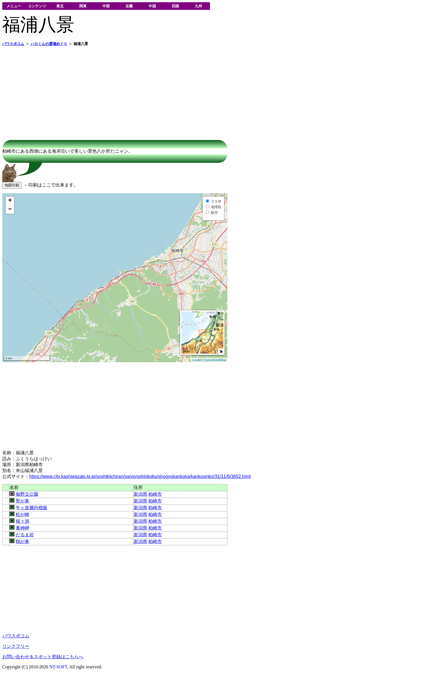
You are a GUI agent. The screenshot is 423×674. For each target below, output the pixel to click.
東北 (60, 6)
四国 (175, 6)
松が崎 (22, 514)
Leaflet (197, 360)
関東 (83, 6)
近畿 (129, 6)
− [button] (10, 209)
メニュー (13, 6)
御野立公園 (27, 494)
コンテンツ (37, 6)
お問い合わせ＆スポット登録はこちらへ (42, 656)
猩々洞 (22, 521)
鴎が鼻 (22, 541)
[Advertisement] (171, 90)
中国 (152, 6)
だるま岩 (25, 534)
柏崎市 (155, 494)
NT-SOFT (58, 666)
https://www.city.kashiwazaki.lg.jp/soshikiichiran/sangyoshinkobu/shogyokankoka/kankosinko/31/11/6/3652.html (140, 476)
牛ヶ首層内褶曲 (31, 507)
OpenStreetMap (215, 360)
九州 (198, 6)
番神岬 (22, 528)
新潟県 (140, 494)
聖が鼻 (22, 501)
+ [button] (10, 201)
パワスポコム (15, 635)
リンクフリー (15, 646)
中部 (106, 6)
